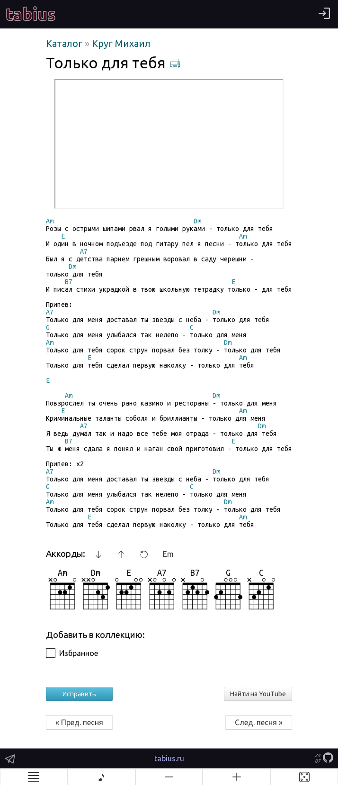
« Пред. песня (79, 722)
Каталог (65, 43)
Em (168, 554)
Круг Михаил (121, 43)
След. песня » (259, 722)
